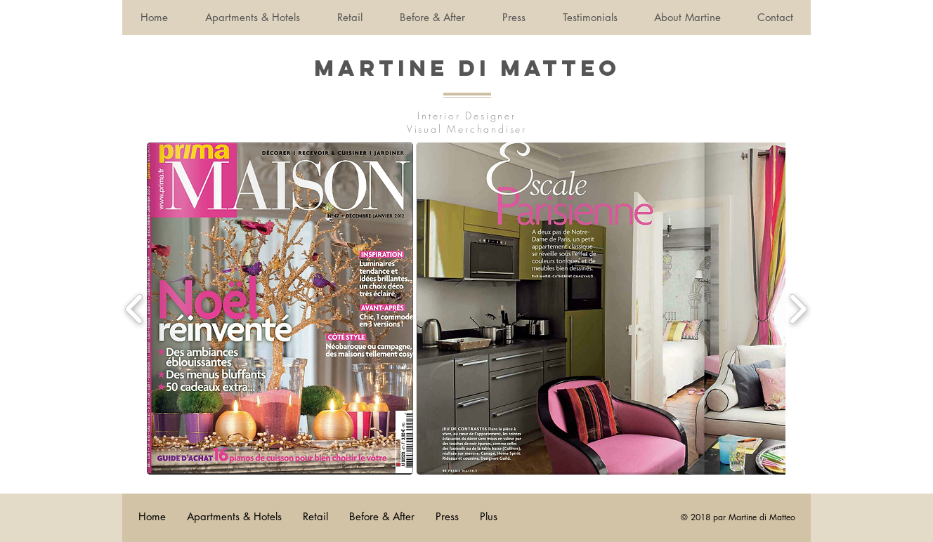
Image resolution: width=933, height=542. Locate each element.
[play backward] (134, 309)
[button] (280, 309)
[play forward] (798, 309)
